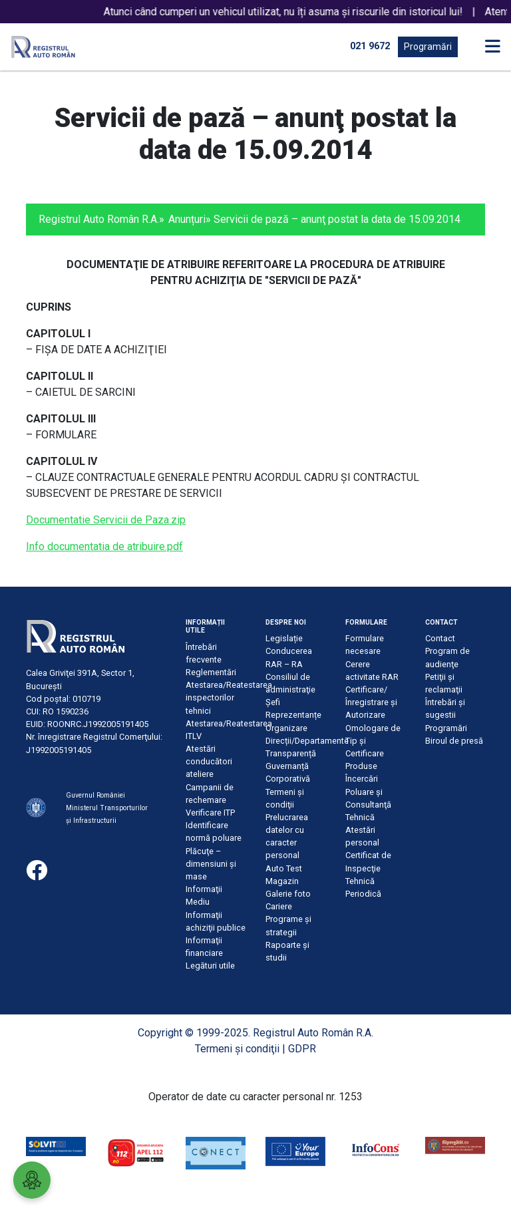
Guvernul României (95, 795)
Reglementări (211, 672)
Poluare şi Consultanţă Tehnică (368, 804)
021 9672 (370, 46)
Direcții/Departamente (307, 741)
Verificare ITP (210, 813)
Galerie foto (288, 894)
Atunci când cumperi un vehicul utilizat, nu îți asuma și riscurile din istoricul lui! (294, 11)
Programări (428, 46)
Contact (440, 638)
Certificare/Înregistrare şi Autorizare (371, 702)
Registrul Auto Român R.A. (99, 219)
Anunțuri (187, 219)
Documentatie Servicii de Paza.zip (106, 520)
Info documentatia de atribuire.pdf (104, 546)
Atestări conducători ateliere (209, 761)
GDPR (302, 1048)
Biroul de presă (454, 741)
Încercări (361, 779)
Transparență (290, 753)
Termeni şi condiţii (237, 1048)
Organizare (286, 728)
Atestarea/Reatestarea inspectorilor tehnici (229, 697)
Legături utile (210, 966)
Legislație (284, 638)
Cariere (278, 906)
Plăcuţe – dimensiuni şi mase (211, 863)
